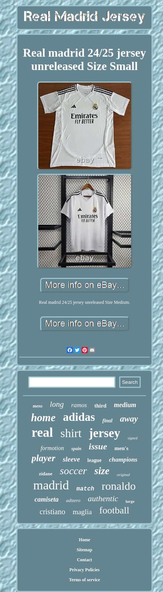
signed (132, 438)
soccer (73, 470)
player (43, 458)
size (102, 470)
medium (125, 405)
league (94, 460)
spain (76, 448)
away (129, 418)
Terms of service (84, 579)
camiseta (47, 499)
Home (84, 539)
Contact (84, 559)
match (85, 489)
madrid (51, 485)
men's (121, 448)
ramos (79, 405)
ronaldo (119, 486)
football (114, 510)
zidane (45, 473)
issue (98, 446)
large (129, 501)
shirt (71, 433)
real (42, 432)
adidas (79, 416)
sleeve (71, 459)
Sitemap (84, 549)
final (107, 420)
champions (123, 459)
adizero (73, 500)
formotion (52, 448)
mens (37, 406)
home (43, 417)
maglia (82, 512)
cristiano (52, 512)
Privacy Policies (84, 569)
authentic (103, 498)
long (56, 404)
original (123, 474)
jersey (104, 433)
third (100, 406)
